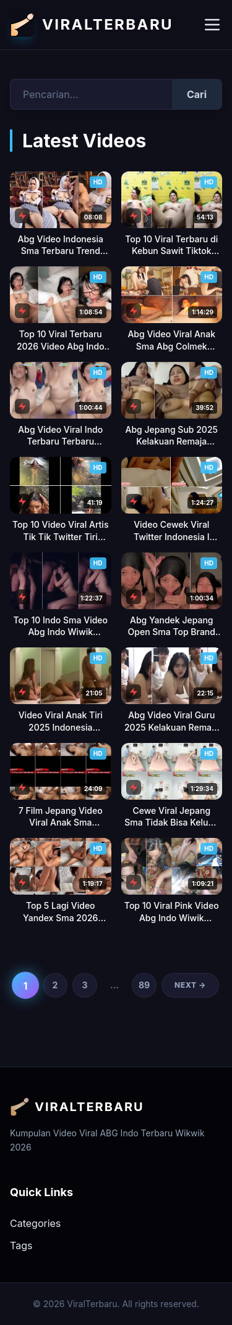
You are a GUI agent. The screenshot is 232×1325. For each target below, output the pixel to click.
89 (144, 985)
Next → (190, 985)
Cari (197, 94)
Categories (35, 1223)
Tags (21, 1245)
